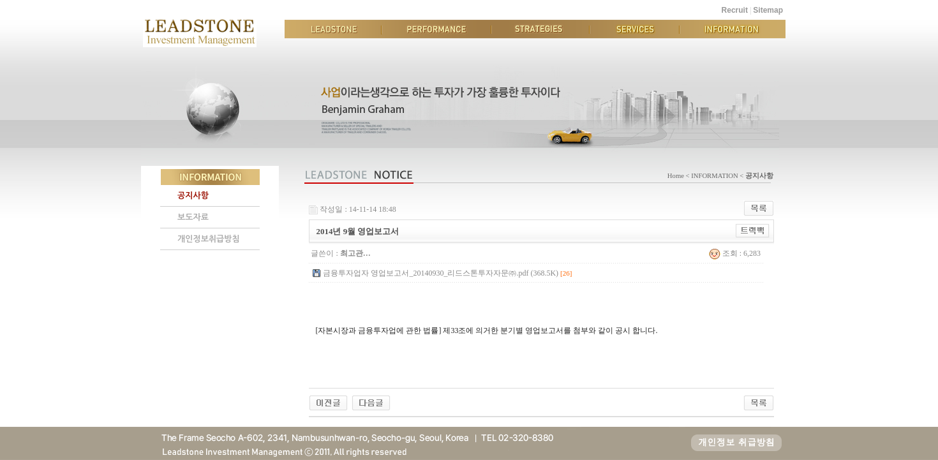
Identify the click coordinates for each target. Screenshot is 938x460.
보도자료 (193, 217)
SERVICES (635, 29)
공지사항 (193, 195)
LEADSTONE (333, 29)
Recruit (735, 10)
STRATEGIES (540, 29)
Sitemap (768, 10)
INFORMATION (732, 29)
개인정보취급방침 (208, 239)
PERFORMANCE (436, 29)
